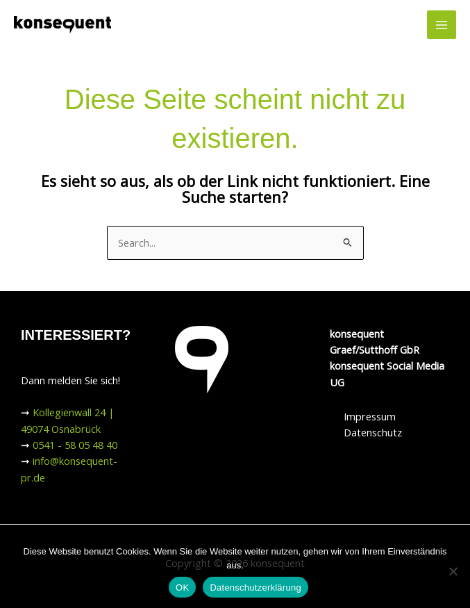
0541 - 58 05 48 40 (75, 445)
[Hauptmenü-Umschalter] (441, 25)
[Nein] (453, 571)
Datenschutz (373, 432)
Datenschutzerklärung (255, 587)
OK (182, 587)
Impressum (370, 416)
